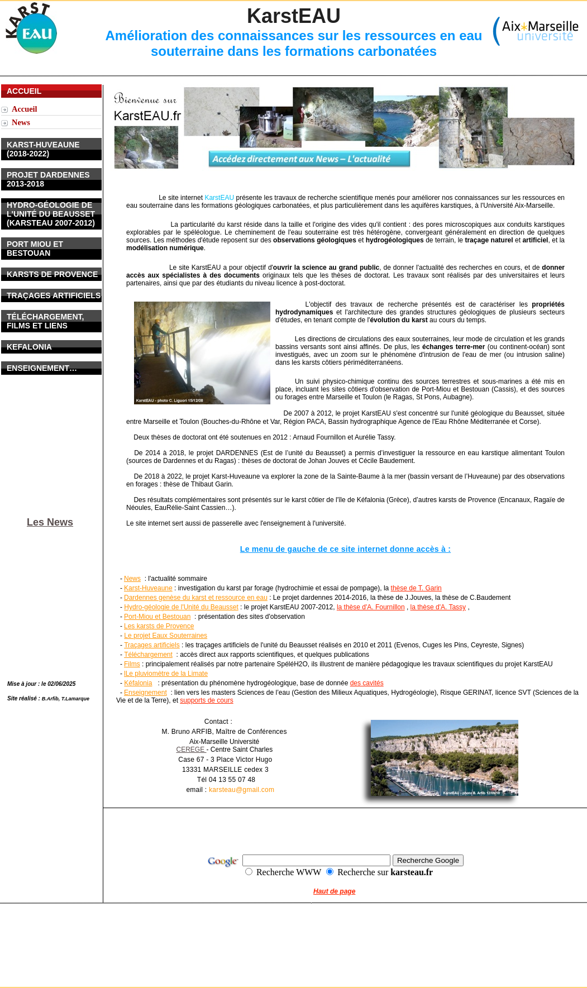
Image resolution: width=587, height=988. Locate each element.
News (132, 579)
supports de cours (206, 700)
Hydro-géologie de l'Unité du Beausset (181, 607)
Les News (50, 522)
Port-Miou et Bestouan (157, 617)
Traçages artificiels (152, 645)
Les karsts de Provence (159, 626)
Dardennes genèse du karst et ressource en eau (196, 598)
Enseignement (145, 692)
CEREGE (191, 749)
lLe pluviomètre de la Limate (166, 673)
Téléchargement (148, 654)
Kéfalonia (138, 683)
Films (132, 664)
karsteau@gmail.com (241, 790)
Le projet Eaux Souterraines (165, 635)
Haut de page (334, 891)
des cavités (367, 683)
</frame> (52, 272)
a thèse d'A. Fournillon (371, 607)
